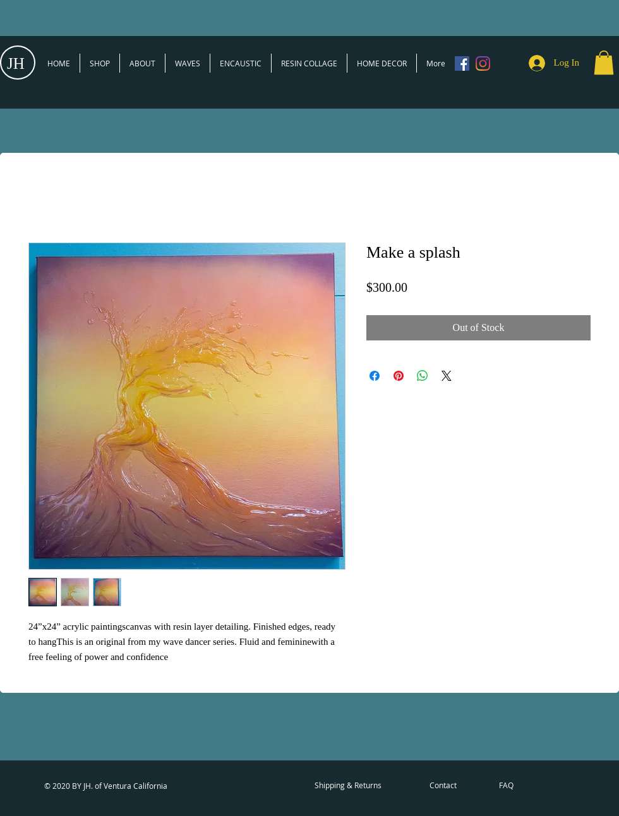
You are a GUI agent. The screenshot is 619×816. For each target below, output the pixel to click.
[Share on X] (446, 375)
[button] (604, 63)
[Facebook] (462, 63)
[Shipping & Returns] (348, 785)
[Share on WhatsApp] (422, 375)
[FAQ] (506, 785)
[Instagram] (483, 63)
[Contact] (443, 785)
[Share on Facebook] (374, 375)
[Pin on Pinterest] (398, 375)
